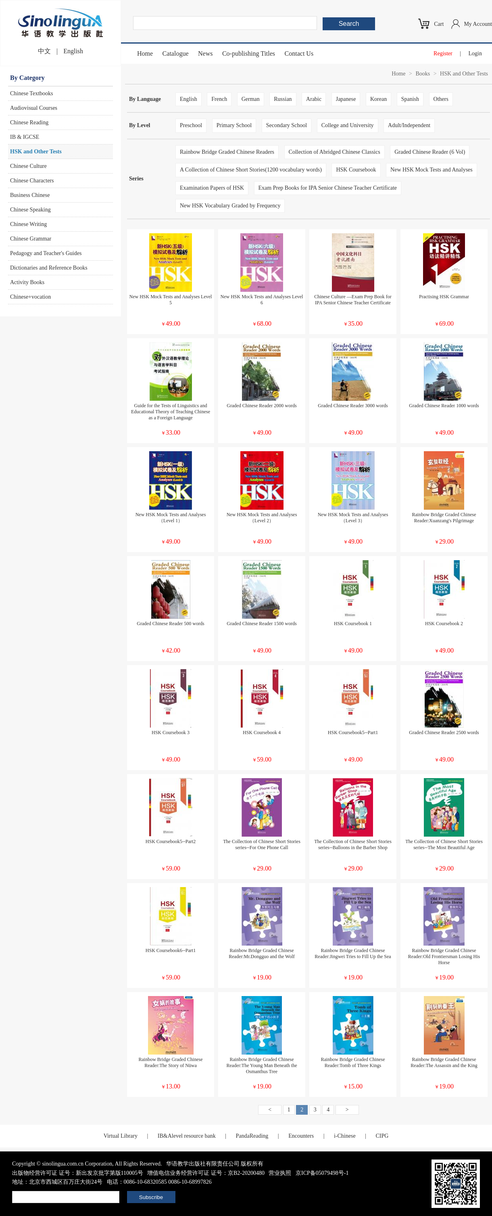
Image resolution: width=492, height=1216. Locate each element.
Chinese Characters (32, 181)
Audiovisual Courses (33, 108)
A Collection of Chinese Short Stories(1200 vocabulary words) (251, 170)
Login (475, 53)
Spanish (410, 99)
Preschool (191, 125)
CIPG (381, 1136)
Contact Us (299, 53)
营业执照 (280, 1173)
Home (145, 53)
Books (422, 74)
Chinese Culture (28, 166)
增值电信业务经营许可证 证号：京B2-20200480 (206, 1173)
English (73, 51)
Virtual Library (121, 1136)
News (205, 53)
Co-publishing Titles (248, 53)
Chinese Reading (29, 122)
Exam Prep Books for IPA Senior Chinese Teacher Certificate (328, 188)
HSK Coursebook (356, 170)
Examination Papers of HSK (212, 188)
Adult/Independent (409, 125)
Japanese (346, 99)
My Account (478, 24)
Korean (378, 99)
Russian (283, 99)
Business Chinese (30, 195)
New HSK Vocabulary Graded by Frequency (230, 206)
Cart (439, 24)
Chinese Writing (28, 224)
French (219, 99)
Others (441, 99)
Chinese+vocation (30, 297)
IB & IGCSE (24, 137)
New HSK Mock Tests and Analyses (431, 170)
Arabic (313, 99)
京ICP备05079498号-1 (322, 1173)
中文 (44, 51)
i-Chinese (345, 1136)
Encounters (301, 1136)
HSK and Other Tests (36, 152)
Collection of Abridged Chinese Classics (334, 152)
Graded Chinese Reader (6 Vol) (429, 152)
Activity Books (27, 282)
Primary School (234, 125)
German (251, 99)
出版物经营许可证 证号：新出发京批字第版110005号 (77, 1173)
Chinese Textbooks (31, 93)
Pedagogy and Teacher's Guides (45, 253)
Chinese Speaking (30, 210)
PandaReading (252, 1136)
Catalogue (176, 53)
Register (443, 53)
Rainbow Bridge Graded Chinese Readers (227, 152)
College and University (347, 125)
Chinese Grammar (30, 239)
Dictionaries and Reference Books (49, 268)
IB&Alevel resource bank (187, 1136)
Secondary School (286, 125)
